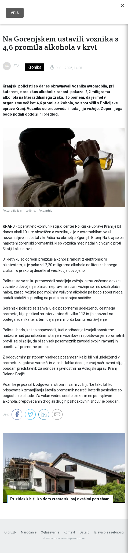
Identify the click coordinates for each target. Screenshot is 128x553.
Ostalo (84, 532)
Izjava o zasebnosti (109, 532)
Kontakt (69, 532)
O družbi (10, 532)
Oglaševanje (50, 532)
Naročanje (28, 532)
